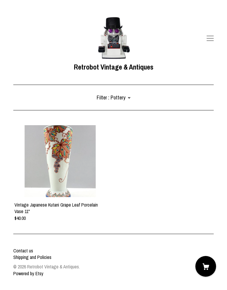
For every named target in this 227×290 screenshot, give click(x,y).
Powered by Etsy (28, 273)
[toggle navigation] (210, 38)
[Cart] (205, 266)
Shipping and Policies (32, 257)
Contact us (23, 250)
